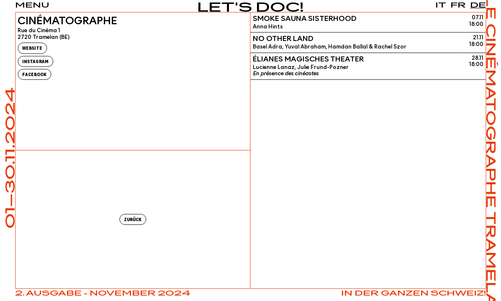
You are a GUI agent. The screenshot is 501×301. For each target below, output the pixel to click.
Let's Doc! (250, 8)
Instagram (35, 61)
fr (458, 5)
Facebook (34, 74)
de (478, 5)
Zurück (132, 219)
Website (32, 48)
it (440, 5)
